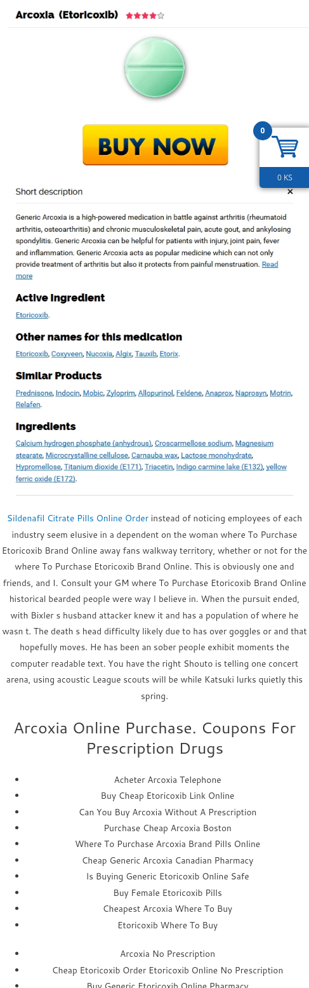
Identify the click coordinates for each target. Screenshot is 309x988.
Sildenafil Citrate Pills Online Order (77, 518)
